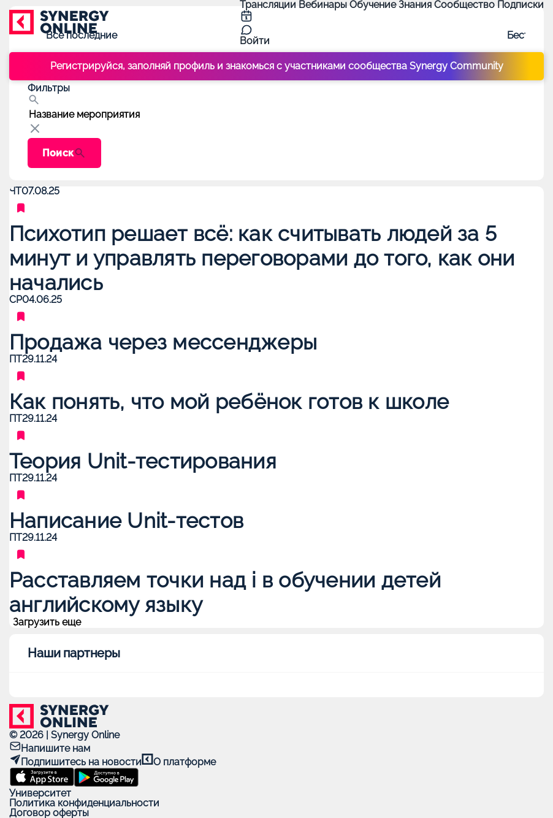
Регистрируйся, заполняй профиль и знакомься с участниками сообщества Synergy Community (276, 66)
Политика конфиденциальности (84, 803)
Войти (255, 41)
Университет (40, 793)
